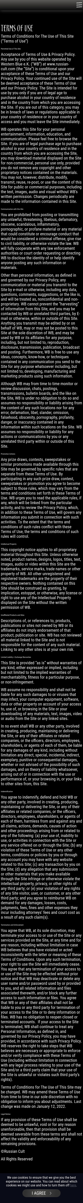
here (73, 1185)
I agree (39, 1193)
